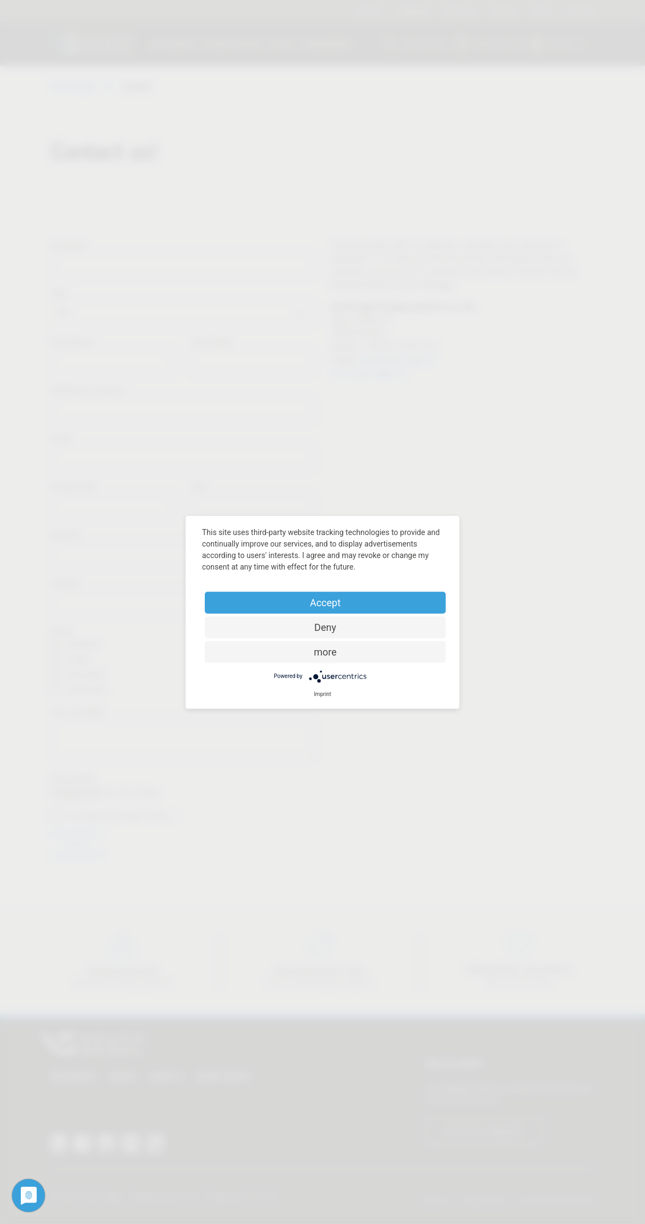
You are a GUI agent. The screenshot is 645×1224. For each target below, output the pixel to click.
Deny (325, 627)
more (325, 651)
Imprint (322, 694)
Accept (325, 602)
